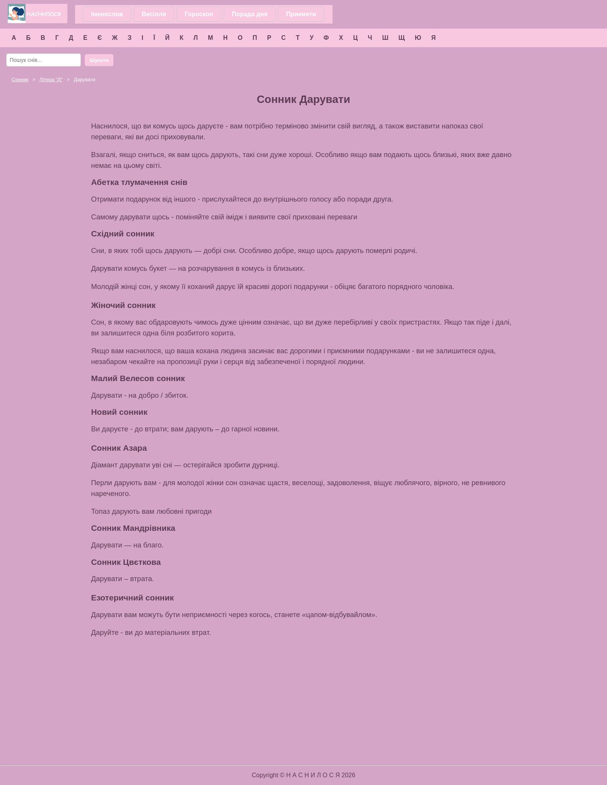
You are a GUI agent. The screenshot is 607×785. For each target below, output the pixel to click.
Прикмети (301, 14)
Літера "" (51, 79)
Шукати (99, 60)
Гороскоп (199, 14)
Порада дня (250, 14)
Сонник (20, 79)
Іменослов (107, 14)
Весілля (154, 14)
